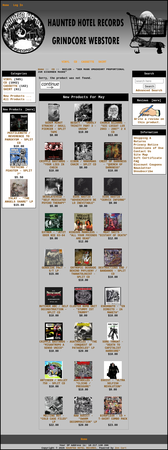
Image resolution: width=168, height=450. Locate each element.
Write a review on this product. (149, 119)
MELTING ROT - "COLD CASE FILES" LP (53, 419)
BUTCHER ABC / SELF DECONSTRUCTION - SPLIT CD (53, 309)
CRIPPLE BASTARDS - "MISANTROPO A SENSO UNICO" (53, 345)
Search (149, 73)
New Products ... (17, 96)
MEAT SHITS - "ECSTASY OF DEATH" (112, 234)
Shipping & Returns (142, 139)
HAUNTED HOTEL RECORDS (81, 448)
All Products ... (17, 99)
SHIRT (102, 62)
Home (5, 5)
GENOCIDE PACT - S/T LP (54, 269)
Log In (18, 5)
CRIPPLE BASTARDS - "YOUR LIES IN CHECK (53, 164)
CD (53, 69)
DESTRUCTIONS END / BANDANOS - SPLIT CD (112, 271)
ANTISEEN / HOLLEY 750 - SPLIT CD (53, 382)
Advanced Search (149, 90)
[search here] (149, 81)
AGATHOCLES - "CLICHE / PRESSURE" (83, 383)
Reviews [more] (149, 100)
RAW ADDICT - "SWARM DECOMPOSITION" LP (83, 419)
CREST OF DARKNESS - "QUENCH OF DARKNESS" (112, 164)
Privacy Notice (146, 144)
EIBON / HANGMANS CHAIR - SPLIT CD (83, 163)
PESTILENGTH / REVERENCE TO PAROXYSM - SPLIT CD (19, 137)
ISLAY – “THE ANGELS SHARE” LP (19, 198)
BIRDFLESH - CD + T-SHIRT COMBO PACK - (112, 419)
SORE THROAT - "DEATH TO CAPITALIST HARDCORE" (112, 346)
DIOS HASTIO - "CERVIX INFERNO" (113, 198)
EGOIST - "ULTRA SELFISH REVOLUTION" (113, 383)
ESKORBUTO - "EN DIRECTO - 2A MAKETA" (113, 309)
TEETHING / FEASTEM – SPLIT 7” (19, 169)
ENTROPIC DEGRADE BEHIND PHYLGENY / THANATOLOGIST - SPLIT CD (83, 272)
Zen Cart (120, 448)
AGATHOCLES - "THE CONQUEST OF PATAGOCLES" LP (83, 345)
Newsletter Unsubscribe (143, 169)
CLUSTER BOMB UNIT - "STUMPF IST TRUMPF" (83, 309)
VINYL (66, 62)
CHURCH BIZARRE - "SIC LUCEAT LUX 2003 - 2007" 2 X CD (113, 127)
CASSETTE (87, 62)
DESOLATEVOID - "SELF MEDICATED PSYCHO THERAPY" (54, 200)
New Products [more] (19, 109)
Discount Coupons (148, 164)
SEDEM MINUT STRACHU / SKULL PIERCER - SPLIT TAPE (54, 127)
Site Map (141, 154)
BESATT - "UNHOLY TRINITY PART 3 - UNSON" (83, 126)
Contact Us (142, 151)
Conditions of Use (149, 148)
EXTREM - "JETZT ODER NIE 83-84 (54, 234)
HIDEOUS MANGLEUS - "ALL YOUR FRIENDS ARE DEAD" (83, 235)
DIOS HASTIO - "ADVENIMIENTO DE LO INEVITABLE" (83, 200)
